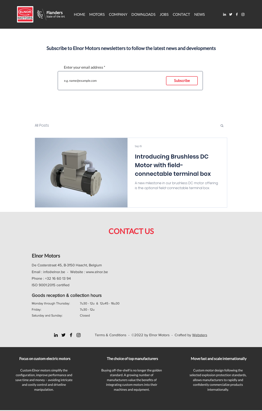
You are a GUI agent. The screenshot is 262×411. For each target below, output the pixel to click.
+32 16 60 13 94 (58, 278)
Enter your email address (83, 67)
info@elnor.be (54, 272)
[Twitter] (231, 14)
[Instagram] (243, 14)
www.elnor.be (97, 272)
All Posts (42, 125)
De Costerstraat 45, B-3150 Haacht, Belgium (67, 265)
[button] (143, 14)
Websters (199, 335)
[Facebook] (237, 14)
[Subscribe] (182, 80)
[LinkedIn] (224, 14)
